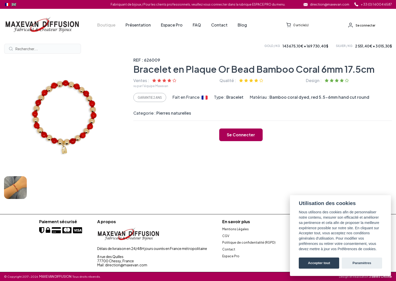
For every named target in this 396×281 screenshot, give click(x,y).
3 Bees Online (380, 276)
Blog (242, 25)
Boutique (106, 25)
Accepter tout (319, 263)
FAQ (197, 25)
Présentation (138, 25)
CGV (225, 236)
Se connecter (365, 25)
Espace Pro (172, 25)
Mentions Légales (235, 229)
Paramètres (362, 263)
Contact (219, 25)
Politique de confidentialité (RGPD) (249, 242)
